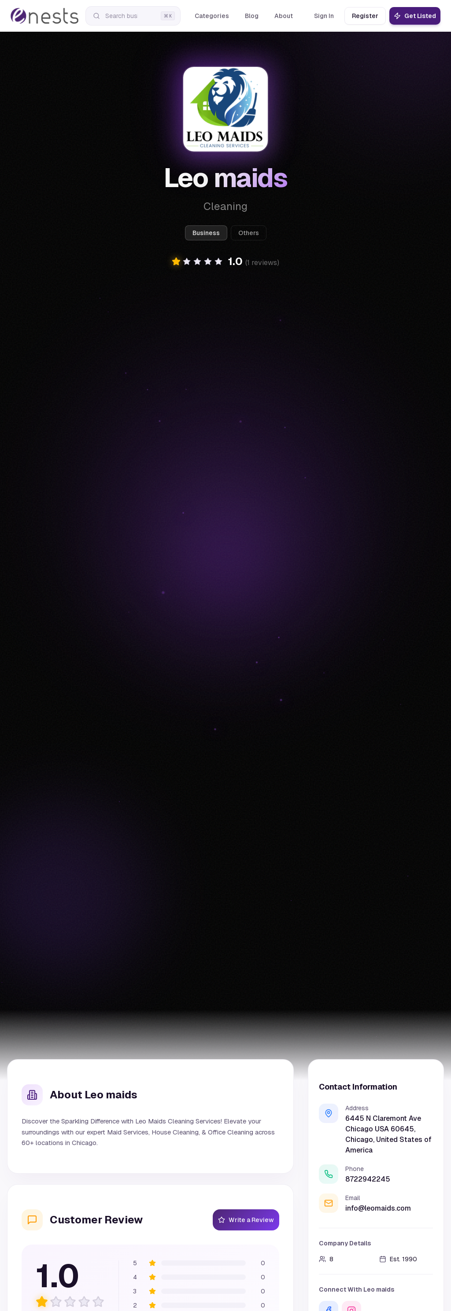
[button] (225, 261)
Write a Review (246, 1220)
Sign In (324, 16)
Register (365, 16)
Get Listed (415, 16)
